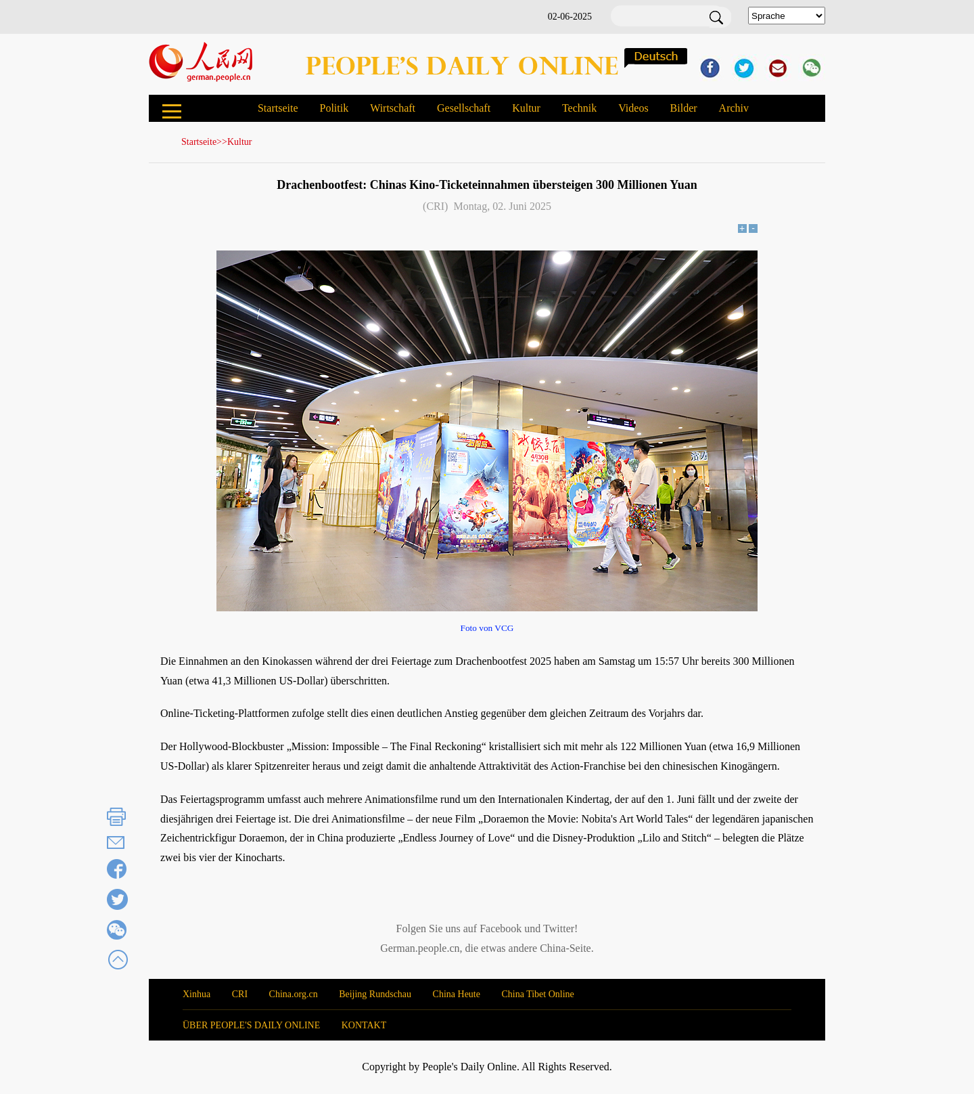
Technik (579, 108)
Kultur (526, 108)
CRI (240, 994)
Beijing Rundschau (375, 994)
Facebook (500, 928)
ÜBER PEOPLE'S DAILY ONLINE (251, 1025)
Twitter (558, 928)
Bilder (683, 108)
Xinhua (196, 994)
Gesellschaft (463, 108)
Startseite (278, 108)
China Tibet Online (537, 994)
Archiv (734, 108)
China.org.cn (293, 994)
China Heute (456, 994)
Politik (333, 108)
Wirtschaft (392, 108)
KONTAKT (364, 1025)
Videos (633, 108)
